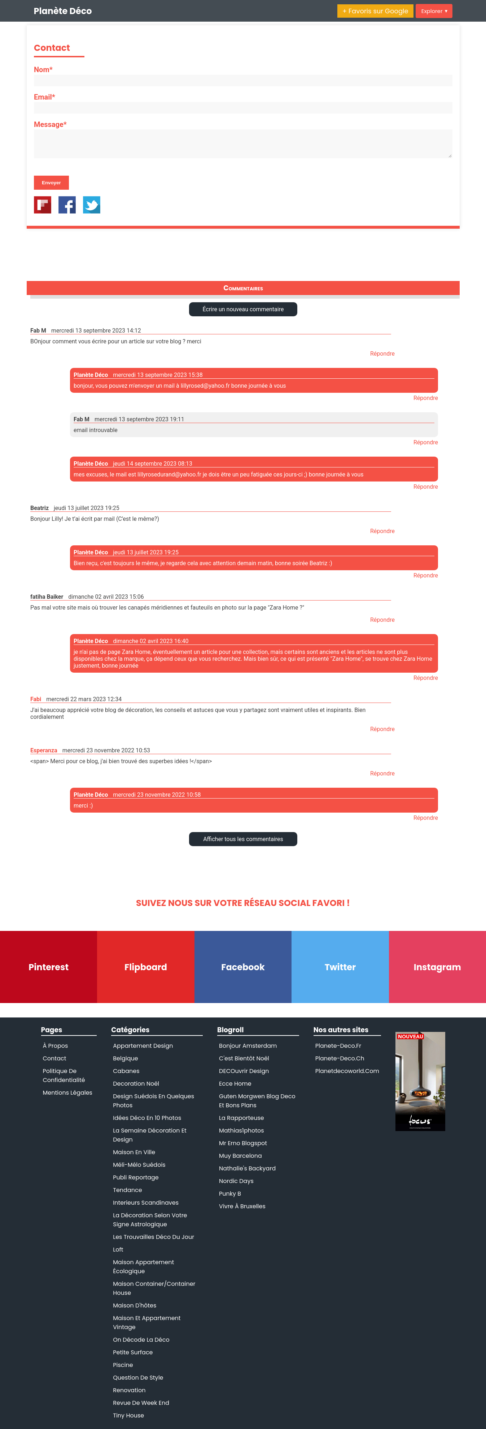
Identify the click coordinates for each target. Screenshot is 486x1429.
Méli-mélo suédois (139, 1165)
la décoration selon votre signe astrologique (150, 1219)
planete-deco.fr (338, 1046)
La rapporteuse (241, 1118)
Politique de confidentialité (64, 1075)
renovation (129, 1390)
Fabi (35, 699)
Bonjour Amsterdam (248, 1046)
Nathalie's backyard (247, 1168)
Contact (54, 1058)
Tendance (127, 1190)
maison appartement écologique (143, 1266)
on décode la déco (141, 1340)
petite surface (133, 1352)
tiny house (128, 1415)
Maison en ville (134, 1152)
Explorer (434, 11)
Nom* (43, 69)
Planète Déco (63, 11)
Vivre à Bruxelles (242, 1206)
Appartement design (143, 1046)
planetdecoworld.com (347, 1071)
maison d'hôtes (134, 1305)
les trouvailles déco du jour (153, 1237)
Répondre (382, 353)
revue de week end (141, 1403)
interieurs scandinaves (146, 1203)
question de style (138, 1377)
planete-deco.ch (339, 1058)
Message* (50, 124)
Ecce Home (235, 1084)
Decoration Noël (136, 1084)
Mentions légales (67, 1093)
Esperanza (43, 750)
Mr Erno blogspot (243, 1143)
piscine (123, 1365)
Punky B (230, 1194)
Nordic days (236, 1181)
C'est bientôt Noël (244, 1058)
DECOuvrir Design (244, 1071)
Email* (44, 97)
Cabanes (126, 1071)
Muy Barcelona (240, 1156)
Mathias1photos (241, 1130)
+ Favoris (375, 11)
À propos (55, 1046)
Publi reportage (136, 1177)
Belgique (125, 1058)
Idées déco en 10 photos (147, 1118)
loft (118, 1249)
